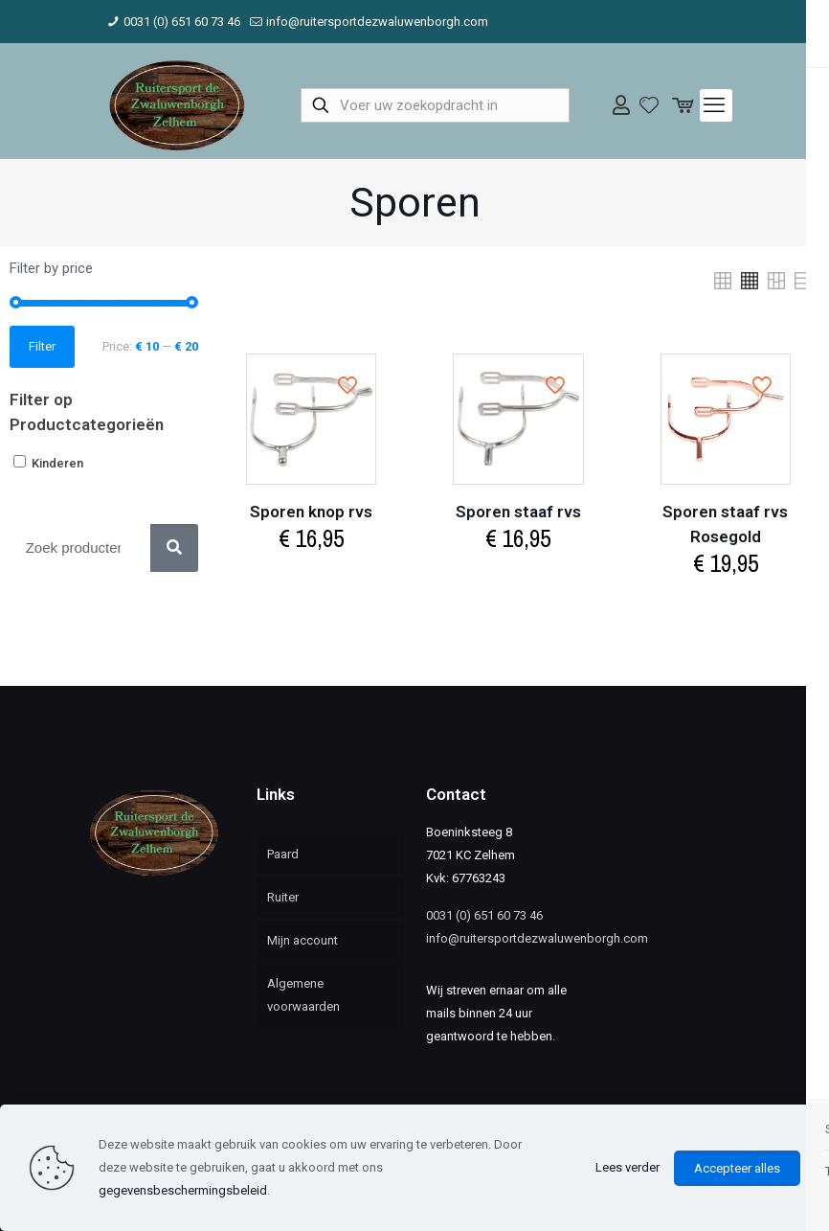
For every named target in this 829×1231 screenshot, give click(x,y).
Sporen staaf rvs (518, 511)
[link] (722, 280)
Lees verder (627, 1167)
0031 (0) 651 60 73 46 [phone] (181, 21)
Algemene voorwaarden (303, 995)
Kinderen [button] (57, 463)
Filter (42, 346)
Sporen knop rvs (311, 511)
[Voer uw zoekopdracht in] (435, 105)
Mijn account (302, 940)
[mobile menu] (716, 105)
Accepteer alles (737, 1168)
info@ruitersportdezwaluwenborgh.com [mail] (377, 21)
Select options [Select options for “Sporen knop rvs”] (311, 578)
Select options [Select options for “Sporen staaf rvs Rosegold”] (725, 603)
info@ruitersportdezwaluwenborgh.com (537, 938)
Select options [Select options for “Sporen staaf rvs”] (517, 578)
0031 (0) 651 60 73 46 (484, 915)
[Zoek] (174, 548)
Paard (283, 854)
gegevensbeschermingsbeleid (183, 1190)
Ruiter (283, 897)
